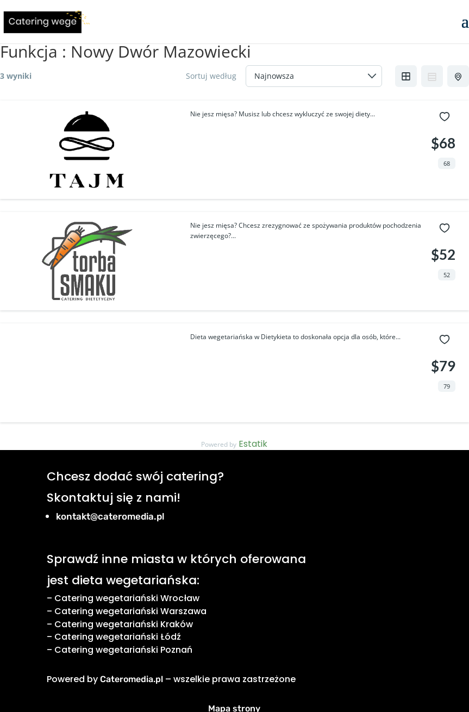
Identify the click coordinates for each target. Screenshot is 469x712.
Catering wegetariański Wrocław (126, 598)
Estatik (253, 444)
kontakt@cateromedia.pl (110, 516)
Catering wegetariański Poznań (123, 650)
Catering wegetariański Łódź (117, 636)
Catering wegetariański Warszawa (130, 611)
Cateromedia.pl (131, 679)
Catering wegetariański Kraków (123, 624)
